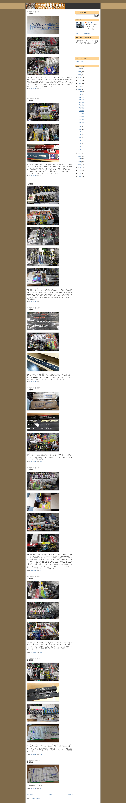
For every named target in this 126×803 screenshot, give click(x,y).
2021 (79, 80)
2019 (79, 86)
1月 (80, 149)
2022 (79, 77)
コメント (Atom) (35, 798)
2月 (80, 146)
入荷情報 (30, 13)
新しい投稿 (30, 794)
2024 (79, 72)
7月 (80, 132)
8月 (80, 129)
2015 (79, 159)
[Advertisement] (50, 95)
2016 (79, 156)
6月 (80, 135)
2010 (79, 173)
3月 (80, 143)
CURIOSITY (90, 22)
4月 (80, 140)
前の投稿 (70, 794)
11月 (80, 94)
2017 (79, 153)
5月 (80, 138)
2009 (79, 176)
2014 (79, 162)
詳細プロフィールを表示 (83, 33)
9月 (80, 126)
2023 (79, 74)
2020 (79, 83)
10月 (80, 97)
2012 (79, 167)
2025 (79, 69)
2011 (79, 170)
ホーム (50, 794)
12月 (80, 91)
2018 (79, 89)
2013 (79, 164)
